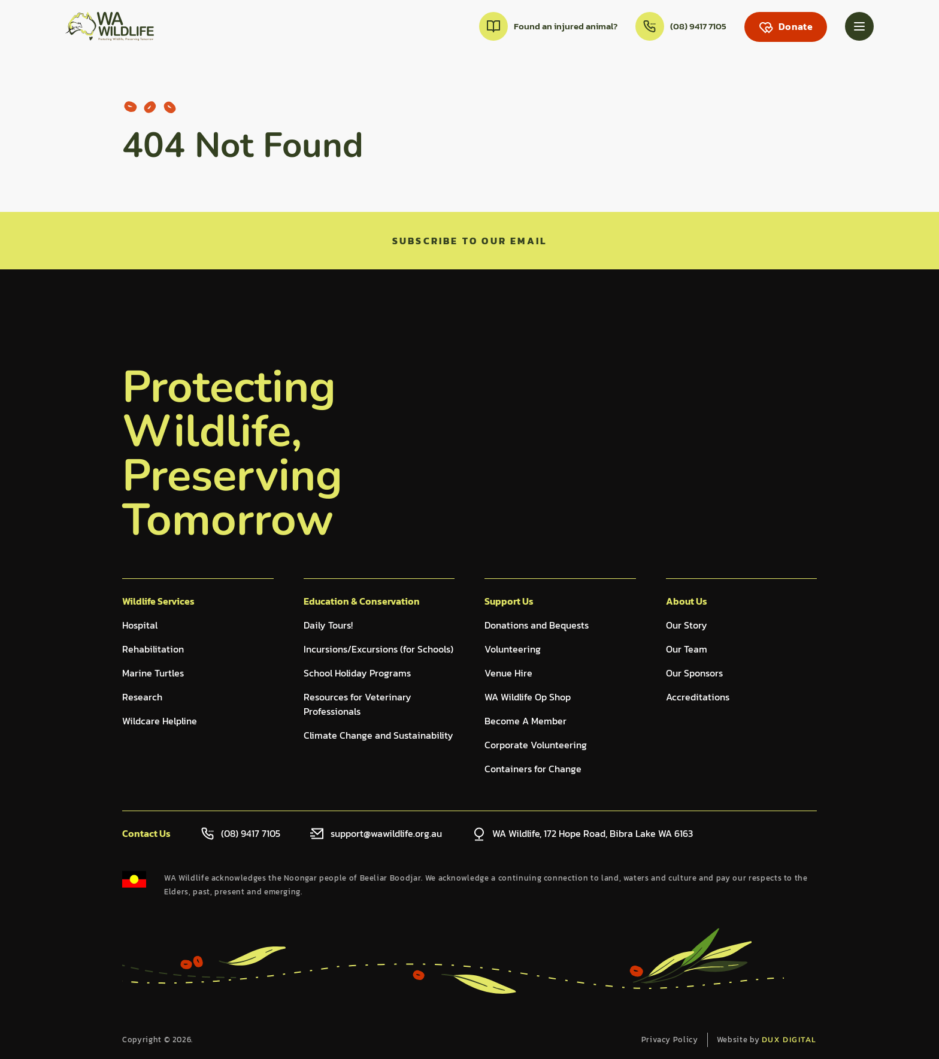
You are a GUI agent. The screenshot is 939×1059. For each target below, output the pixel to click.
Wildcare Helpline (159, 721)
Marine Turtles (153, 673)
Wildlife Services (158, 601)
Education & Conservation (362, 601)
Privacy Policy (669, 1039)
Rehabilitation (153, 649)
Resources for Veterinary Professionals (357, 704)
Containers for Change (532, 768)
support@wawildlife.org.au (386, 833)
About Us (686, 601)
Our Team (686, 649)
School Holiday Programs (357, 673)
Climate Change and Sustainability (378, 735)
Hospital (139, 625)
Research (142, 697)
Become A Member (525, 721)
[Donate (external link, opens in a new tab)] (785, 27)
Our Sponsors (694, 673)
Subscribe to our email (469, 240)
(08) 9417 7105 (250, 833)
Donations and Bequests (536, 625)
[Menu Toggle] (859, 26)
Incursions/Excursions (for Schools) (378, 649)
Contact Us (146, 833)
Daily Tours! (328, 625)
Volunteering (512, 649)
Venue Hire (508, 673)
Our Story (686, 625)
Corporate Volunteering (535, 745)
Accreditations (697, 697)
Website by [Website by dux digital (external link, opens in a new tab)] (767, 1039)
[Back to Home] (109, 26)
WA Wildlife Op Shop (527, 697)
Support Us (509, 601)
